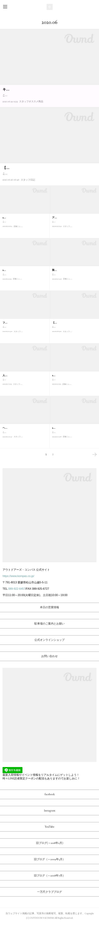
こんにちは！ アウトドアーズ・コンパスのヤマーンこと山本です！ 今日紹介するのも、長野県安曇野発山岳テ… (24, 457)
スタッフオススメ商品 (31, 111)
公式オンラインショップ (49, 659)
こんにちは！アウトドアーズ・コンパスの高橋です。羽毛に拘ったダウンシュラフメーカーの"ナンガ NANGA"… (74, 299)
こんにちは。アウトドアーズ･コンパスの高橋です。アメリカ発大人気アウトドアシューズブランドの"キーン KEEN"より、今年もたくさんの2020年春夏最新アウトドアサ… (49, 102)
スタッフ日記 (28, 199)
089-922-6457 (16, 608)
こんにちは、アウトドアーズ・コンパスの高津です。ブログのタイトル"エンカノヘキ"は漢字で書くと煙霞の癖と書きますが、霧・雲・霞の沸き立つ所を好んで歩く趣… (49, 191)
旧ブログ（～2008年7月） (49, 895)
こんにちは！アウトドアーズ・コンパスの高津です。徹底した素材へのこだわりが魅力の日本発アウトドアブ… (24, 352)
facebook (50, 814)
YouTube (49, 846)
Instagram (49, 830)
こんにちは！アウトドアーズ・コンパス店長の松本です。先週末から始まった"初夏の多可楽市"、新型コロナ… (74, 405)
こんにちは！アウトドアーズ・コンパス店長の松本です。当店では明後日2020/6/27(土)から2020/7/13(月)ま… (24, 299)
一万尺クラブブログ (49, 911)
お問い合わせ (49, 675)
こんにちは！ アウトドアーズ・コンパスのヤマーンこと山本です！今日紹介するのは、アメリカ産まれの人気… (73, 247)
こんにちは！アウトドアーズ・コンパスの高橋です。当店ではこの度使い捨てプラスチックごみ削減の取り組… (24, 247)
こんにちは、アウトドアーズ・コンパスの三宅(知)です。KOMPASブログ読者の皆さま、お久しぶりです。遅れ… (74, 352)
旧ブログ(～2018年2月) (49, 862)
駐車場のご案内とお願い (49, 643)
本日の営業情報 (49, 627)
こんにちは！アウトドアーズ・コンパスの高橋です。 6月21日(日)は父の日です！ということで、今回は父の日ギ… (25, 405)
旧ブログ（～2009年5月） (49, 879)
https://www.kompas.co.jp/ (18, 595)
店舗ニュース (19, 253)
